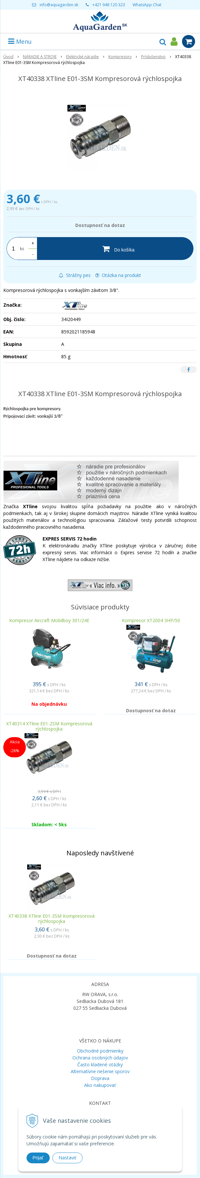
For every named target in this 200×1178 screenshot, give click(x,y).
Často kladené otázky (100, 1064)
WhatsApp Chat (147, 5)
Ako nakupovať (100, 1085)
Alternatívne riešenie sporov (100, 1071)
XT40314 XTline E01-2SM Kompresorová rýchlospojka (49, 726)
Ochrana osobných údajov (100, 1058)
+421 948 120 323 (108, 5)
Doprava (100, 1078)
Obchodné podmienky (100, 1051)
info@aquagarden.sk (59, 5)
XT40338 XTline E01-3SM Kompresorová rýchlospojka (52, 918)
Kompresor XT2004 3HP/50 (151, 620)
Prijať (38, 1157)
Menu (20, 41)
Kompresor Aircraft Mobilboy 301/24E (49, 620)
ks (22, 248)
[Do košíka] (115, 248)
